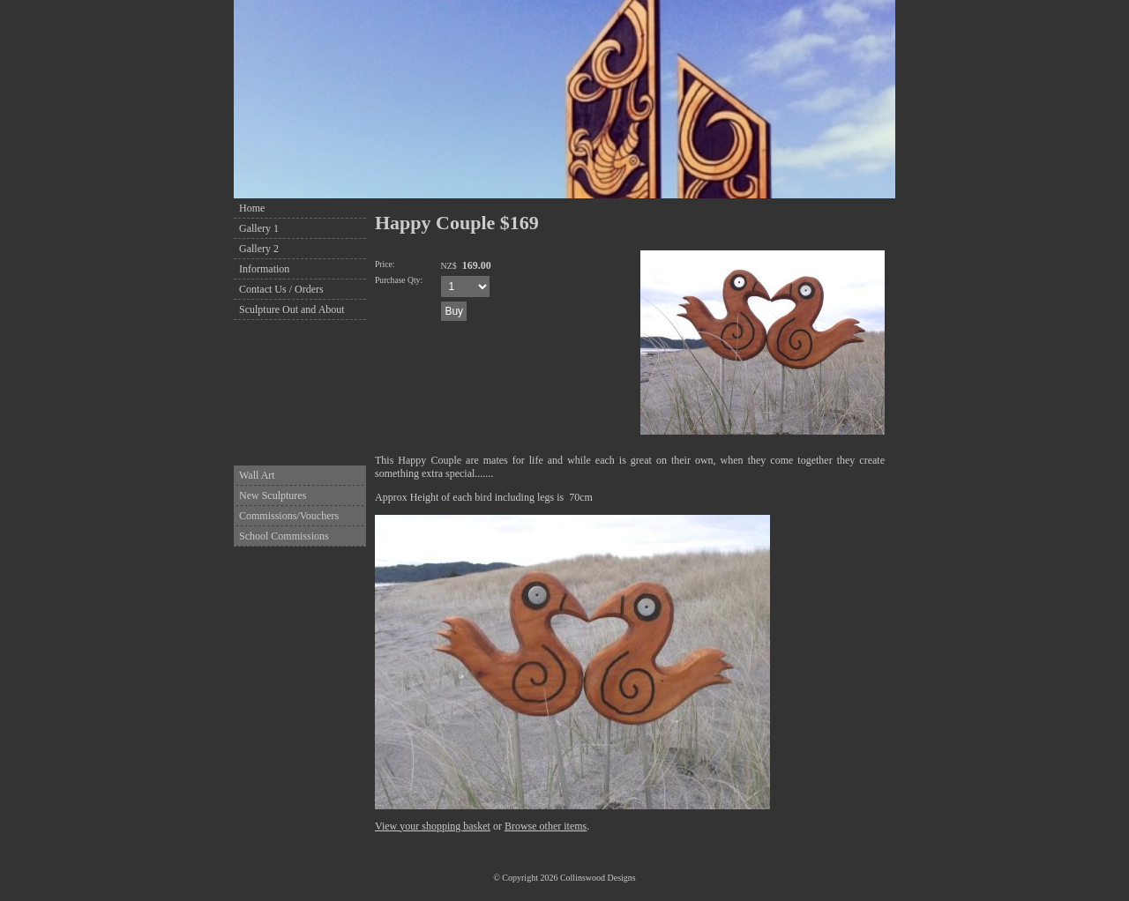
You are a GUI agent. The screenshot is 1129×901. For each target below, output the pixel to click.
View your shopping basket (432, 826)
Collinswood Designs (598, 877)
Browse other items (546, 826)
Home (252, 208)
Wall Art (257, 475)
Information (264, 269)
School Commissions (284, 536)
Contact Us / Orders (281, 289)
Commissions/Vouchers (289, 516)
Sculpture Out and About (292, 309)
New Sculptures (272, 495)
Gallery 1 (259, 228)
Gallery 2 (259, 248)
